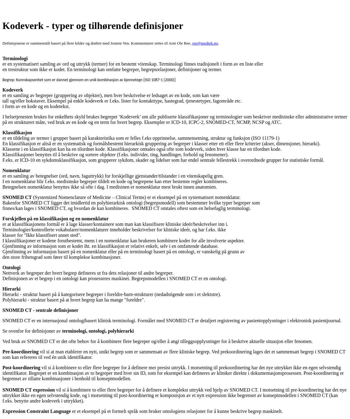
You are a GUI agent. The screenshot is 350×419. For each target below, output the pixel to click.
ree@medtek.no (205, 43)
